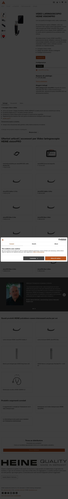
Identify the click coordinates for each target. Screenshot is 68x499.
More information (38, 252)
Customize (34, 258)
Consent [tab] (11, 244)
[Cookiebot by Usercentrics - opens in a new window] (59, 240)
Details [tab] (34, 244)
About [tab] (56, 244)
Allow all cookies (55, 258)
